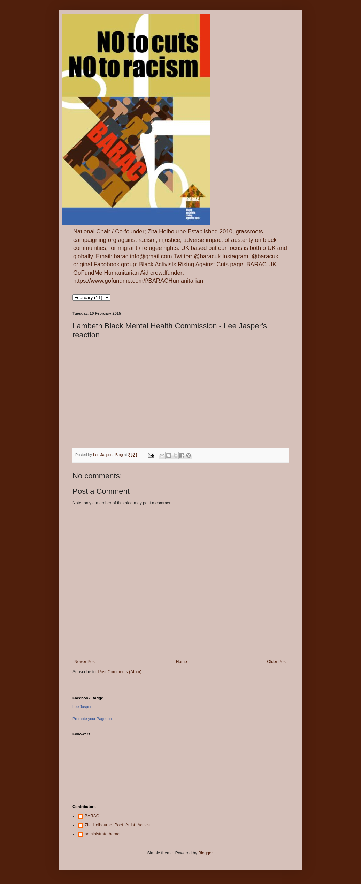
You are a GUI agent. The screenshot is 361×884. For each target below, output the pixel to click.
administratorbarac (102, 834)
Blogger (205, 852)
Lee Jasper (81, 707)
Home (181, 661)
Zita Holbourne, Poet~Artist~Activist (118, 825)
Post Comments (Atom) (119, 671)
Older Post (277, 661)
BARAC (92, 816)
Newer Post (85, 661)
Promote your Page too (92, 718)
